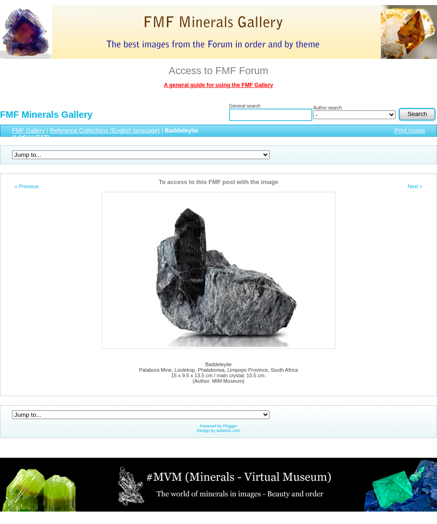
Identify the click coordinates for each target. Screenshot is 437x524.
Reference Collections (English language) (105, 130)
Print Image (410, 130)
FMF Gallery (28, 130)
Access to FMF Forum (218, 70)
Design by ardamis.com (218, 430)
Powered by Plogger (218, 426)
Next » (415, 186)
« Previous (27, 186)
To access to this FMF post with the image (218, 182)
